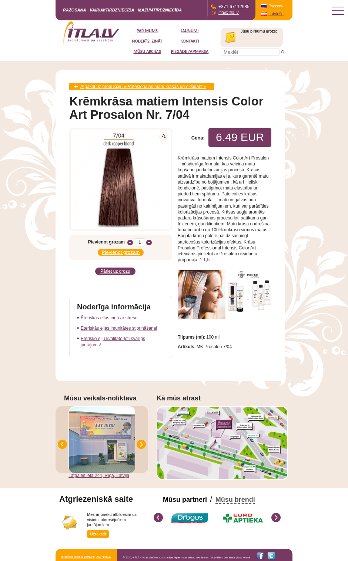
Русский (276, 6)
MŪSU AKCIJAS (147, 51)
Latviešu (276, 13)
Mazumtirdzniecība (160, 10)
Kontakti (189, 41)
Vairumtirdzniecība (112, 10)
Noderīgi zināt (147, 41)
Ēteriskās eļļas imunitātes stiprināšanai (119, 328)
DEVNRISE (103, 556)
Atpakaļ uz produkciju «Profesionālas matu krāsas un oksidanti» (143, 86)
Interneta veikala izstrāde (77, 556)
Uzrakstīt (98, 534)
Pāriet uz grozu (115, 271)
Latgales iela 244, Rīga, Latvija (98, 475)
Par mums (147, 30)
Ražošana (74, 10)
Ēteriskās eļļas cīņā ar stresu (109, 317)
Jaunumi (189, 30)
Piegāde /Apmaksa (190, 51)
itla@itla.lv (228, 12)
